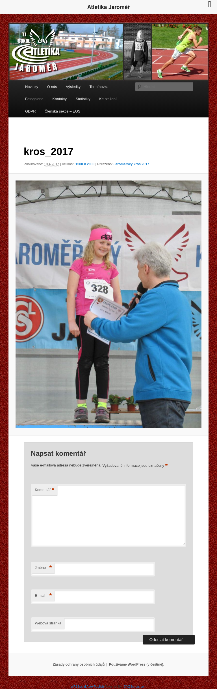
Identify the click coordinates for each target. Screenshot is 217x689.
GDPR (30, 111)
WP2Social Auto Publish (87, 686)
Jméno (43, 568)
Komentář (44, 490)
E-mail (43, 596)
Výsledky (73, 87)
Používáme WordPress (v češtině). (136, 664)
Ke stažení (107, 99)
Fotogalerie (34, 99)
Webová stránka (48, 623)
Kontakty (60, 99)
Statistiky (83, 99)
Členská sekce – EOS (62, 111)
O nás (52, 87)
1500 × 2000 (84, 164)
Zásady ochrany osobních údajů (79, 664)
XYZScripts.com (135, 686)
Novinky (31, 87)
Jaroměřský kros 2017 (131, 164)
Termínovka (98, 87)
